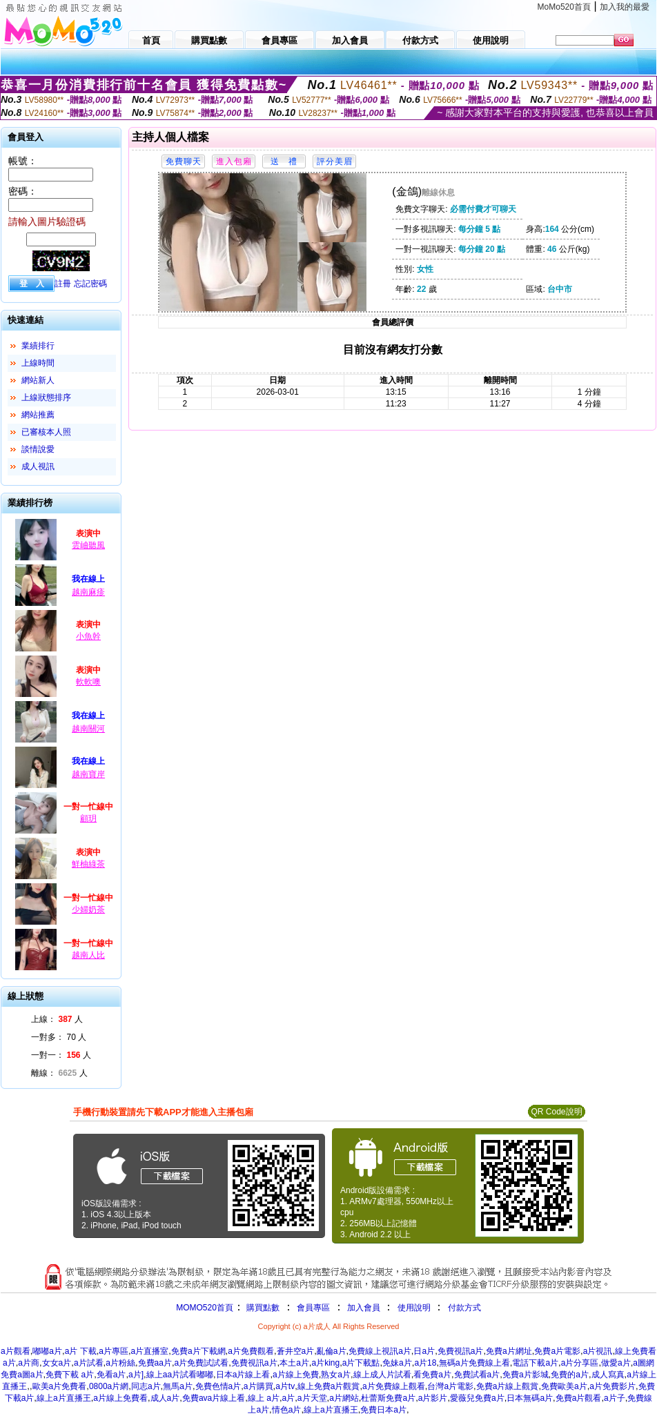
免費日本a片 (383, 1410)
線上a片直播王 (64, 1398)
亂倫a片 (331, 1351)
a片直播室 (150, 1351)
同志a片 (146, 1386)
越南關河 (88, 729)
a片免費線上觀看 (393, 1386)
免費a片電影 (557, 1351)
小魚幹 (88, 636)
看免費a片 (432, 1374)
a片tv (285, 1386)
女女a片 (57, 1363)
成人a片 (165, 1398)
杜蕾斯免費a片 (388, 1398)
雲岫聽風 (88, 545)
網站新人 (38, 380)
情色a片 (287, 1410)
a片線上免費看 (120, 1398)
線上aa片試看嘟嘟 (179, 1374)
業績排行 (38, 346)
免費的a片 (570, 1374)
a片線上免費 (296, 1374)
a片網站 (344, 1398)
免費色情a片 (218, 1386)
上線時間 (38, 363)
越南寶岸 (88, 774)
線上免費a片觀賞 (328, 1386)
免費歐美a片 (564, 1386)
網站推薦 (38, 415)
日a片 (424, 1351)
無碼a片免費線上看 (474, 1363)
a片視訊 (598, 1351)
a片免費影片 (612, 1386)
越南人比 (88, 955)
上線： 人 (57, 1019)
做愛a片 (616, 1363)
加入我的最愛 (624, 7)
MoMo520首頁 (564, 7)
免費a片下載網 (198, 1351)
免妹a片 (397, 1363)
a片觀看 (15, 1351)
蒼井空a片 (296, 1351)
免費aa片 (155, 1363)
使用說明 (414, 1307)
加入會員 (363, 1307)
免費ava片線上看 (213, 1398)
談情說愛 (38, 449)
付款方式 (464, 1307)
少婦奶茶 (88, 909)
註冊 (63, 283)
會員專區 (313, 1307)
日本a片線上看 (243, 1374)
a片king (325, 1363)
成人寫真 (608, 1374)
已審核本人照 (46, 432)
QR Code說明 (556, 1112)
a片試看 (89, 1363)
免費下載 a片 (70, 1374)
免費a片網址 (509, 1351)
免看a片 (111, 1374)
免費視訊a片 (461, 1351)
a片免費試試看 (202, 1363)
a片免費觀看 (251, 1351)
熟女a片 (336, 1374)
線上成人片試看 (382, 1374)
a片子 (614, 1398)
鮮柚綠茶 (88, 864)
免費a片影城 (525, 1374)
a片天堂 (312, 1398)
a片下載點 (361, 1363)
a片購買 (258, 1386)
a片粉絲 (120, 1363)
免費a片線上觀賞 (507, 1386)
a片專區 (113, 1351)
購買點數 (262, 1307)
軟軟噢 (88, 682)
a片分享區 (580, 1363)
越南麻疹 (88, 592)
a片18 (425, 1363)
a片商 (28, 1363)
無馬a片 (178, 1386)
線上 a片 (264, 1398)
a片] (136, 1374)
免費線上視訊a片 (380, 1351)
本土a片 (294, 1363)
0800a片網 (108, 1386)
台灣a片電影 (450, 1386)
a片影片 (433, 1398)
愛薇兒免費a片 (477, 1398)
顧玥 (88, 818)
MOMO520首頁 (204, 1307)
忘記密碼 (90, 283)
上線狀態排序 (46, 397)
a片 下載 (81, 1351)
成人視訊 (38, 466)
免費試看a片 (477, 1374)
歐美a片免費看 (59, 1386)
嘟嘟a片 (47, 1351)
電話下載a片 (535, 1363)
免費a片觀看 (579, 1398)
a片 (288, 1398)
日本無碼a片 (530, 1398)
